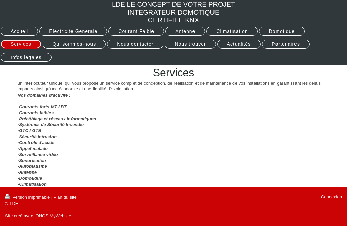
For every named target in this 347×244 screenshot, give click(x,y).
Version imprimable (28, 197)
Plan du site (65, 197)
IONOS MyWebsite (53, 215)
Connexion (331, 196)
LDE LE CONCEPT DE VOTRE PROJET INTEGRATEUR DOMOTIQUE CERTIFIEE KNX (173, 12)
